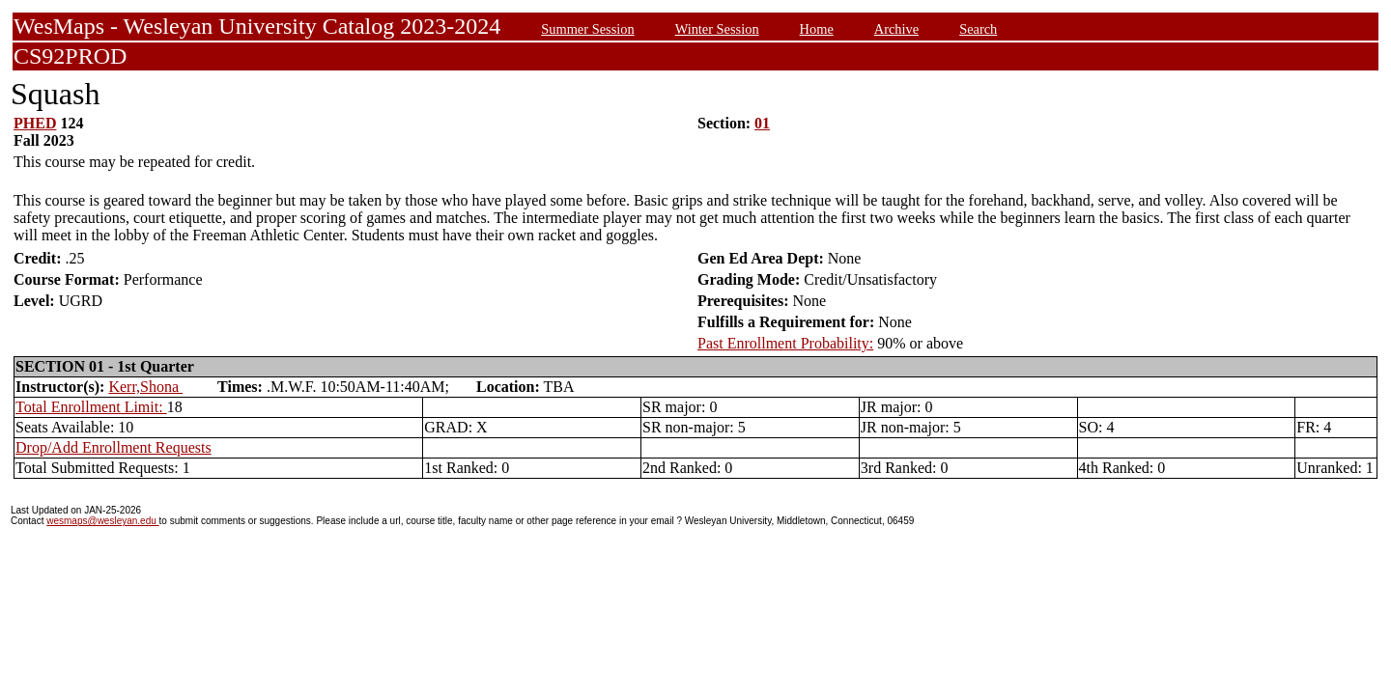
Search (978, 29)
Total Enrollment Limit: (91, 407)
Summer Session (587, 29)
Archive (896, 29)
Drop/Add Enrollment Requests (113, 447)
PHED (35, 123)
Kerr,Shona (145, 386)
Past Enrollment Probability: (785, 343)
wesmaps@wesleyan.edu (102, 520)
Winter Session (717, 29)
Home (817, 29)
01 (762, 123)
